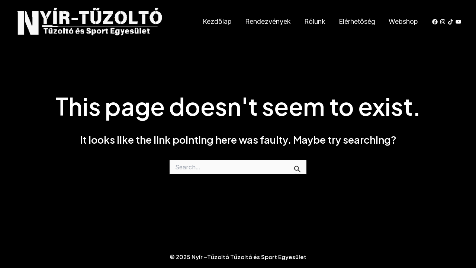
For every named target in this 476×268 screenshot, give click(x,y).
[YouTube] (458, 22)
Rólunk (314, 21)
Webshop (403, 21)
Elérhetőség (357, 21)
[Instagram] (443, 22)
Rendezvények (268, 21)
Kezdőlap (217, 21)
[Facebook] (435, 22)
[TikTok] (450, 22)
